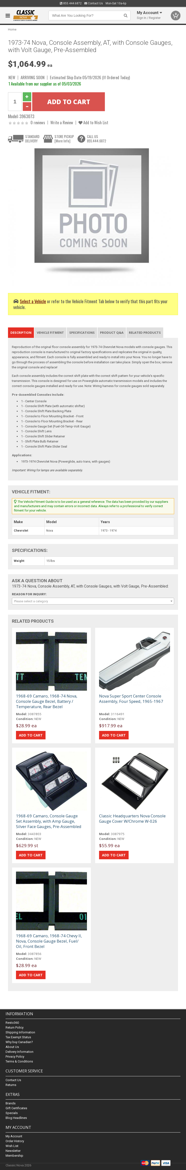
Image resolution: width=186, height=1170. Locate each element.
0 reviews (38, 122)
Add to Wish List (93, 122)
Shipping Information (20, 1032)
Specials (12, 1113)
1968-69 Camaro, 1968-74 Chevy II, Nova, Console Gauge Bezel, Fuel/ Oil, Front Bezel (49, 941)
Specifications (82, 332)
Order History (15, 1141)
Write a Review (61, 122)
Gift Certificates (16, 1108)
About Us (12, 1047)
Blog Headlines (16, 1118)
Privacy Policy (15, 1057)
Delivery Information (19, 1052)
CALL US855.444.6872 (96, 138)
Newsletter (13, 1151)
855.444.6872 (71, 3)
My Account (14, 1136)
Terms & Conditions (19, 1061)
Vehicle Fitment (50, 332)
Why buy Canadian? (19, 1042)
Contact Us (93, 3)
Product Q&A (112, 332)
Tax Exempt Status (18, 1037)
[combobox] (93, 601)
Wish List (12, 1146)
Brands (11, 1103)
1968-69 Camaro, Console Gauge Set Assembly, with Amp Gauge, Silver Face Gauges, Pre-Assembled (48, 821)
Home (12, 29)
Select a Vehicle (33, 301)
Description (20, 332)
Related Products (145, 332)
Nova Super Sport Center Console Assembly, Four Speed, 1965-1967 (131, 698)
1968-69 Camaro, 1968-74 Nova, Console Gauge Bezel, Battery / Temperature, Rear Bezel (46, 701)
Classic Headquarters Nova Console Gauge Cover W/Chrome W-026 (132, 818)
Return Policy (14, 1028)
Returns (11, 1085)
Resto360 (12, 1023)
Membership (14, 1155)
